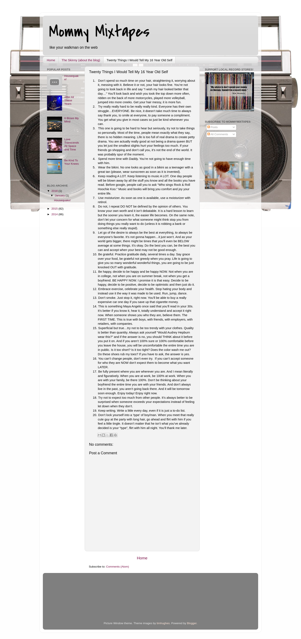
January (60, 195)
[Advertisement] (96, 601)
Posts (212, 127)
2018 (55, 190)
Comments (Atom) (117, 566)
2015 (55, 208)
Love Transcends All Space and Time (71, 144)
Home (51, 60)
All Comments (217, 134)
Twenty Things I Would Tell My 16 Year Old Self (139, 60)
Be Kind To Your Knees (71, 162)
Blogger (191, 623)
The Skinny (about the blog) (81, 60)
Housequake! (62, 200)
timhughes (163, 623)
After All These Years (69, 100)
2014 (55, 214)
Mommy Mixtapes (99, 31)
